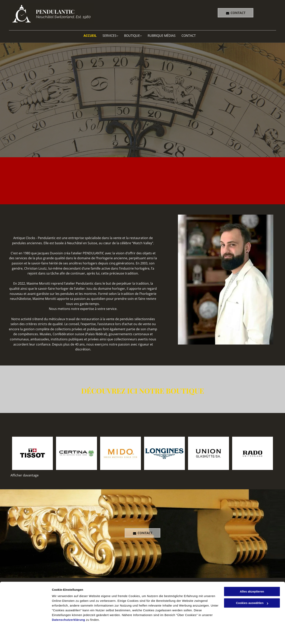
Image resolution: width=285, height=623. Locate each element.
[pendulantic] (32, 453)
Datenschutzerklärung (68, 604)
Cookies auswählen (66, 615)
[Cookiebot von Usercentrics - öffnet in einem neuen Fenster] (25, 615)
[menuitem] (93, 35)
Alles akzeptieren (252, 576)
